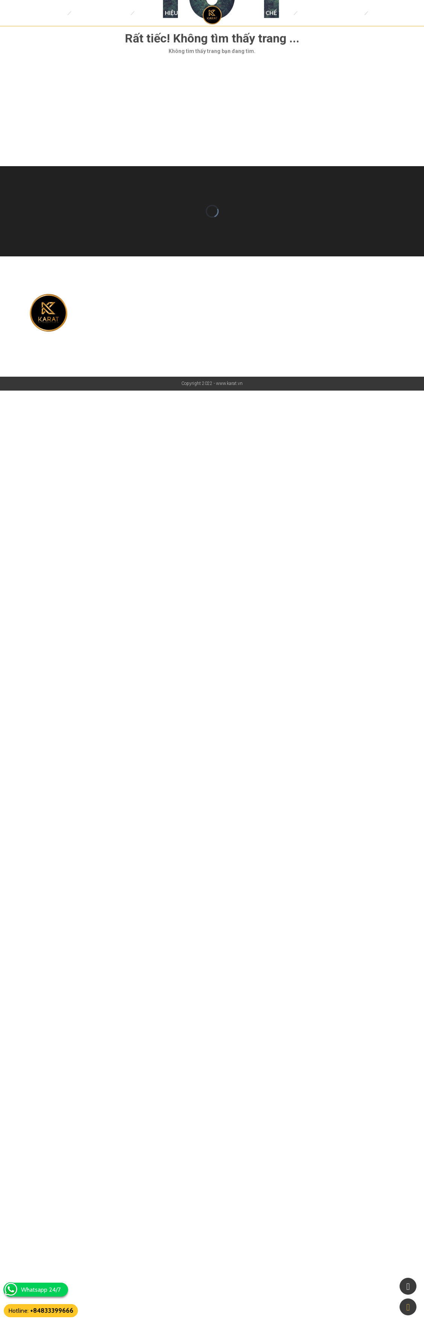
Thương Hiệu (158, 13)
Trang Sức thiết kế (330, 13)
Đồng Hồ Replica (101, 13)
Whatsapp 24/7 (41, 1290)
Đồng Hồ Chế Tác (263, 13)
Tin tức (383, 13)
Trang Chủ (47, 13)
